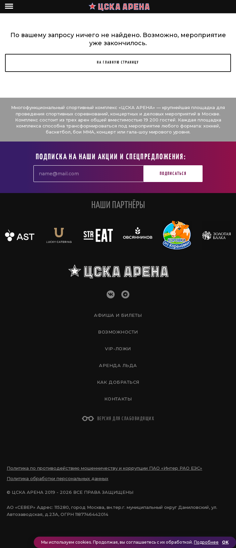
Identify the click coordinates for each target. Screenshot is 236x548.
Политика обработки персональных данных (57, 478)
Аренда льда (118, 365)
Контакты (118, 398)
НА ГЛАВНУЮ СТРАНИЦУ (118, 62)
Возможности (118, 332)
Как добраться (118, 382)
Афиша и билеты (118, 315)
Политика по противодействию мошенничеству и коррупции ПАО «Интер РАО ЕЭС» (104, 468)
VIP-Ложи (118, 348)
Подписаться (173, 174)
